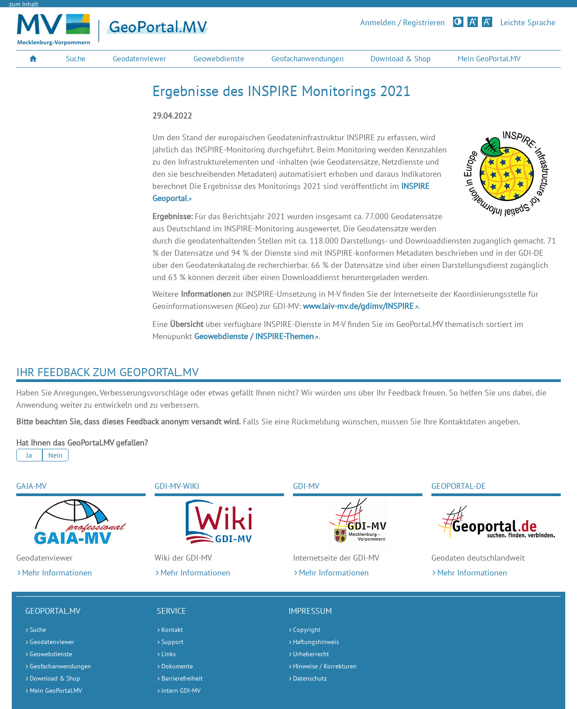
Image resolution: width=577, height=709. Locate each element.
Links (168, 654)
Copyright (307, 630)
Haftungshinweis (316, 642)
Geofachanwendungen (307, 59)
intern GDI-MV (181, 690)
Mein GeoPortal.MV (489, 59)
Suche (76, 59)
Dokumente (177, 666)
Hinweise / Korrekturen (325, 666)
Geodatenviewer (139, 59)
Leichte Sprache (527, 23)
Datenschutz (310, 678)
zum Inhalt (23, 4)
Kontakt (172, 630)
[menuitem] (34, 59)
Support (172, 642)
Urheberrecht (311, 654)
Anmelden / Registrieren (402, 23)
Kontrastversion (459, 21)
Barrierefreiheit (182, 678)
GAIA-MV (31, 486)
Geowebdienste (218, 59)
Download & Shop (400, 59)
